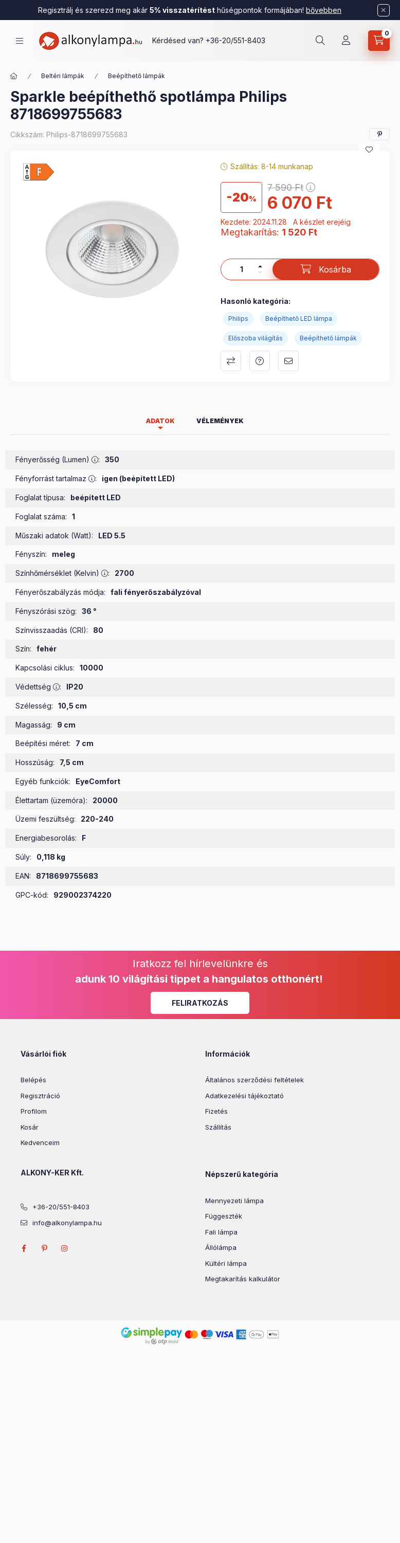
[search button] (320, 40)
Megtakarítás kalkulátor (242, 1279)
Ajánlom (288, 361)
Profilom (34, 1111)
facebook (23, 1248)
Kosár (30, 1127)
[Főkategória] (13, 76)
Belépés (33, 1080)
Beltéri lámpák (62, 76)
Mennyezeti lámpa (234, 1200)
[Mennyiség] (241, 269)
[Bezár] (383, 10)
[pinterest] (379, 134)
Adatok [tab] (160, 421)
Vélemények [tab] (220, 421)
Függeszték (223, 1216)
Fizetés (216, 1111)
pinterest (44, 1248)
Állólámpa (221, 1247)
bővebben (323, 10)
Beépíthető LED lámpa (298, 318)
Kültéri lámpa (226, 1263)
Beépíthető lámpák (136, 76)
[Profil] (346, 40)
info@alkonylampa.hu (67, 1223)
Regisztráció (40, 1096)
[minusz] (260, 272)
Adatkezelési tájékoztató (244, 1096)
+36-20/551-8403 (235, 40)
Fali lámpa (221, 1232)
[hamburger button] (19, 40)
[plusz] (260, 266)
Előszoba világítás (255, 338)
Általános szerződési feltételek (254, 1080)
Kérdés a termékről (259, 361)
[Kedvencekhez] (369, 149)
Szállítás (218, 1127)
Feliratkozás (200, 1003)
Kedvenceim (40, 1142)
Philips (238, 318)
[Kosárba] (325, 269)
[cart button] (379, 40)
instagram (64, 1248)
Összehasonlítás (231, 361)
